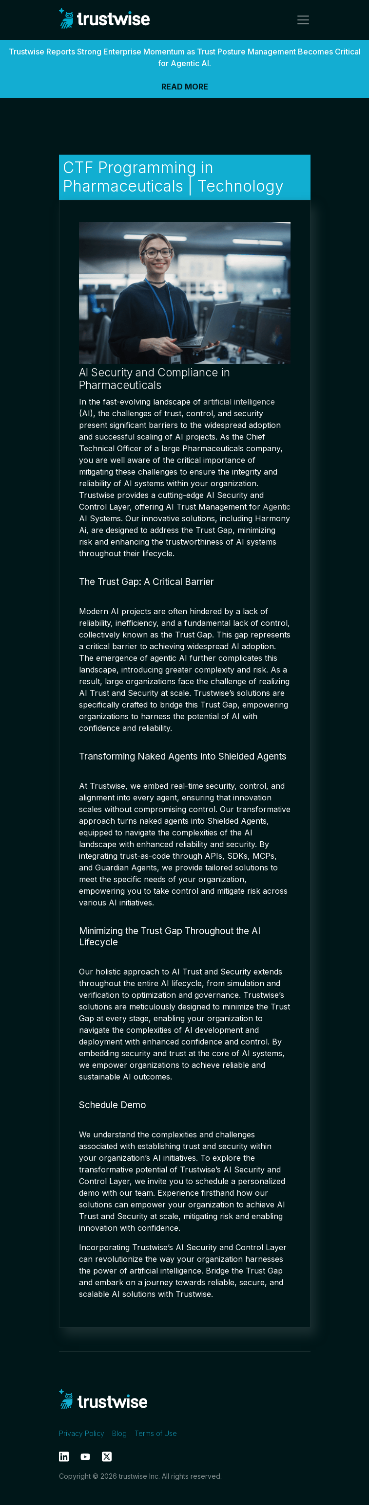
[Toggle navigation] (300, 20)
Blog (119, 1433)
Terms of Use (156, 1433)
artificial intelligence (239, 402)
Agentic (277, 507)
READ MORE (184, 86)
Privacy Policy (81, 1433)
